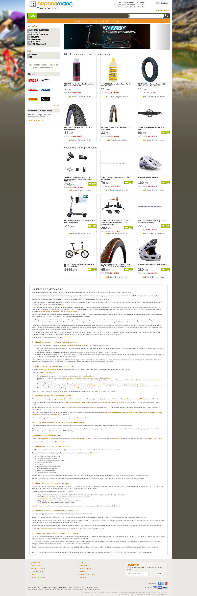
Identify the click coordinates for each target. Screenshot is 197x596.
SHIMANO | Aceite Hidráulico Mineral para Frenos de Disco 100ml (79, 85)
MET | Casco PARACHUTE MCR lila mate (152, 264)
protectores (110, 384)
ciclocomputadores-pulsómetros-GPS (84, 386)
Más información (162, 594)
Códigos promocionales (87, 574)
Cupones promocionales (44, 499)
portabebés (106, 378)
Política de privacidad (38, 577)
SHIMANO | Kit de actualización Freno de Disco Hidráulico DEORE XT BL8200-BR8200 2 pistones (115, 222)
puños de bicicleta (71, 380)
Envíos (82, 563)
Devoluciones (84, 566)
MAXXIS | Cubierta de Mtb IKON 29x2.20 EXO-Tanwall (115, 128)
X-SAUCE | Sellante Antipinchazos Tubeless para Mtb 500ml (116, 85)
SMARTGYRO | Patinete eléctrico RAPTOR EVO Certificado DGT (79, 222)
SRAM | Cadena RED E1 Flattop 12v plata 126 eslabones (115, 178)
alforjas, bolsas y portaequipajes (74, 378)
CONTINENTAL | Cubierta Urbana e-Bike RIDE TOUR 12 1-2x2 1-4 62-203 (152, 85)
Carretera (33, 55)
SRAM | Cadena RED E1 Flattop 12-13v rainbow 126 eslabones (151, 222)
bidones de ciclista (136, 380)
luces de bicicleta (82, 384)
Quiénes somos (36, 563)
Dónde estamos (36, 566)
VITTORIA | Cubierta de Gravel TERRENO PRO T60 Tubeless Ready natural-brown (115, 265)
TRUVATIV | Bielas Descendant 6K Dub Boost (151, 128)
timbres (104, 384)
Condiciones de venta (38, 571)
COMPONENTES (35, 39)
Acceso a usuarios (162, 10)
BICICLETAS (34, 37)
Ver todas (56, 105)
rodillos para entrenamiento (84, 388)
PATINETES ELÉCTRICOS (39, 30)
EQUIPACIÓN (34, 42)
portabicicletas (92, 378)
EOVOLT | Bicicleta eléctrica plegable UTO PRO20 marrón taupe (79, 265)
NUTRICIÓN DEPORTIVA (38, 35)
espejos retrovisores (94, 384)
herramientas (70, 376)
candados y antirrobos (137, 384)
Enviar (159, 573)
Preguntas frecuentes (38, 568)
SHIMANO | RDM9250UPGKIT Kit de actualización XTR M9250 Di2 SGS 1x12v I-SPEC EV (79, 179)
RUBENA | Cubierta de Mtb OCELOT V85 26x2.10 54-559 (78, 128)
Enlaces (33, 574)
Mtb (30, 57)
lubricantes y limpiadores (85, 376)
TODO (32, 16)
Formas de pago (85, 568)
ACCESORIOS (34, 32)
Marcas (82, 571)
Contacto (162, 3)
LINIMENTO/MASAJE (37, 44)
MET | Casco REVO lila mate (148, 177)
